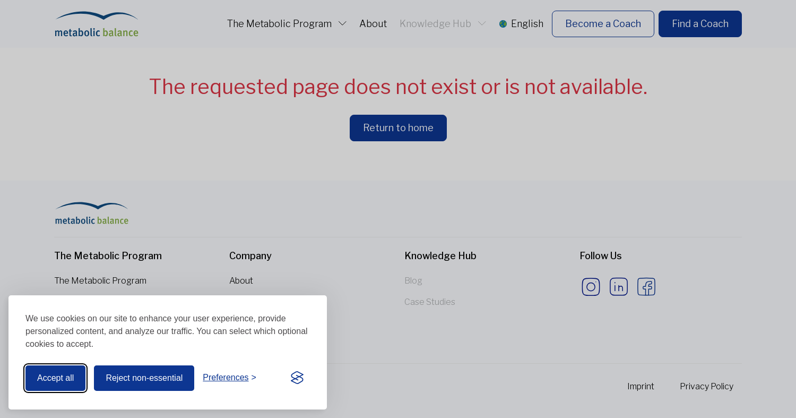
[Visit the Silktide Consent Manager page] (297, 378)
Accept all (55, 377)
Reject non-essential (144, 377)
